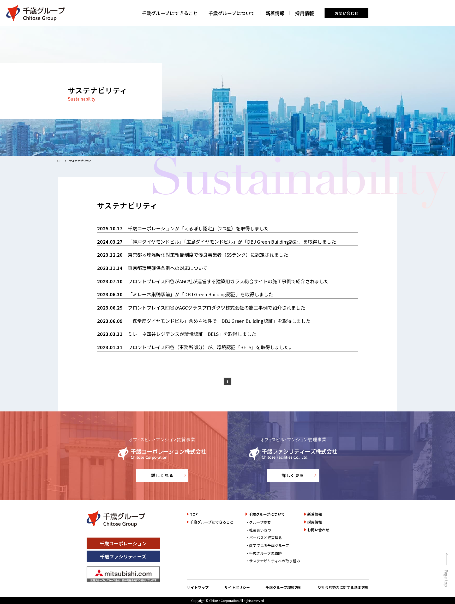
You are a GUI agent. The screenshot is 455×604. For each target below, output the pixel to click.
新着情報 (275, 13)
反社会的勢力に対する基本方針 (343, 587)
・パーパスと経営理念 (264, 537)
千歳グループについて (231, 13)
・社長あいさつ (258, 530)
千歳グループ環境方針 (284, 587)
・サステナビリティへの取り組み (273, 560)
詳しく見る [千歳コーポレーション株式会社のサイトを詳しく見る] (162, 475)
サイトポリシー (237, 587)
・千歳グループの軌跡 (264, 553)
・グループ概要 (258, 522)
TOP (58, 160)
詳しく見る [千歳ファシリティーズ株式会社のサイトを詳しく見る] (293, 475)
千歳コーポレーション (123, 543)
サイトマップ (198, 587)
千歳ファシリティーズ (123, 556)
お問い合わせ (346, 13)
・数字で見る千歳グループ (267, 545)
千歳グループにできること (170, 13)
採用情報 (304, 13)
